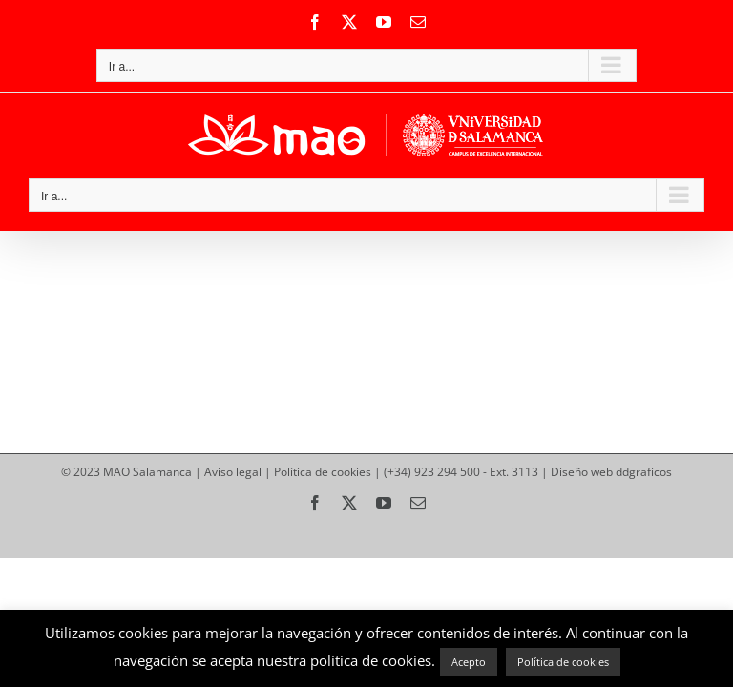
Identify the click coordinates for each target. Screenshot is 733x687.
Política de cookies (322, 472)
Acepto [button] (468, 662)
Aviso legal (233, 472)
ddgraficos (644, 472)
